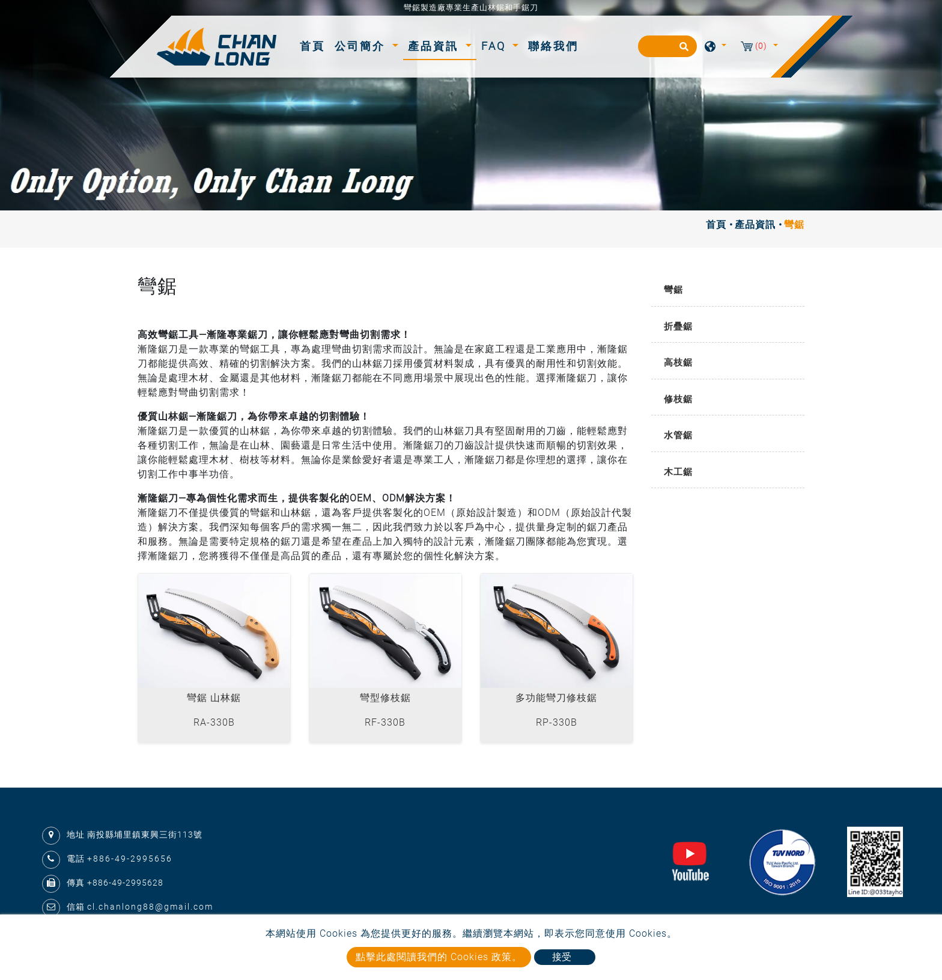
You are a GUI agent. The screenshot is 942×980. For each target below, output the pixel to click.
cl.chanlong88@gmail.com (150, 906)
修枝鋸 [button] (678, 399)
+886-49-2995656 (129, 858)
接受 (561, 957)
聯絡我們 (553, 46)
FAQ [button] (495, 46)
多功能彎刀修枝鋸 (556, 697)
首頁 (315, 44)
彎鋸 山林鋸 (214, 697)
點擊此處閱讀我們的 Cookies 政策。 (439, 957)
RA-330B (214, 722)
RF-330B (385, 722)
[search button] (682, 50)
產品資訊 (755, 224)
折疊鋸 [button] (678, 326)
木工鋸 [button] (678, 472)
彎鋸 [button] (673, 289)
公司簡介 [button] (362, 46)
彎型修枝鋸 (385, 697)
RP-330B (556, 722)
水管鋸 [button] (678, 435)
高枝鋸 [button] (678, 362)
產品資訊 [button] (435, 46)
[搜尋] (667, 46)
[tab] (727, 291)
